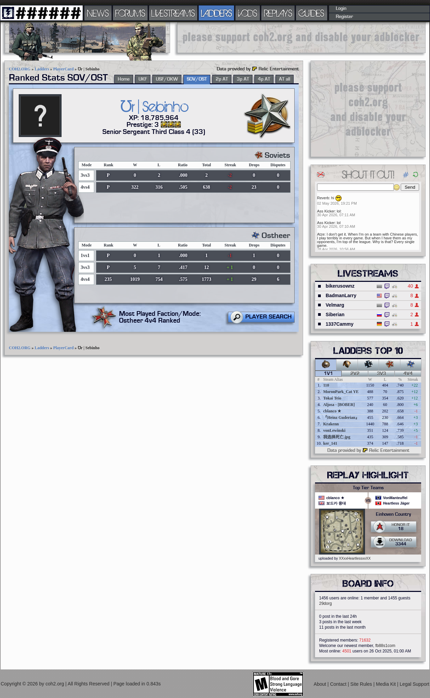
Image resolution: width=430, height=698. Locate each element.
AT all (284, 79)
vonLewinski (334, 430)
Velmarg (335, 305)
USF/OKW (167, 79)
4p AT (264, 79)
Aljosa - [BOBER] (339, 404)
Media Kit (386, 684)
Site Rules (362, 684)
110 (326, 385)
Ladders (42, 69)
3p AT (243, 79)
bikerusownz (340, 286)
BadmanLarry (341, 295)
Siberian (335, 314)
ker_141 (330, 443)
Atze (321, 234)
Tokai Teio (332, 398)
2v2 (355, 373)
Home (124, 79)
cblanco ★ (332, 411)
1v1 (328, 373)
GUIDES (311, 13)
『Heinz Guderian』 (341, 417)
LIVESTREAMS (173, 13)
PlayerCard (63, 69)
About (320, 684)
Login (341, 8)
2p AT (222, 79)
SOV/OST (197, 79)
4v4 (408, 373)
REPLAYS (278, 13)
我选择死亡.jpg (336, 437)
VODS (247, 13)
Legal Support (414, 684)
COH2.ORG (20, 69)
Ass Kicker (326, 211)
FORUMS (130, 13)
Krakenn (331, 424)
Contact (339, 684)
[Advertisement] (301, 37)
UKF (142, 79)
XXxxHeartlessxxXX (354, 558)
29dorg (325, 603)
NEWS (98, 13)
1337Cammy (339, 324)
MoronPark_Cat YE (341, 391)
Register (344, 16)
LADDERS (216, 13)
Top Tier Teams (368, 488)
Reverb (323, 198)
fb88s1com (385, 645)
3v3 (381, 373)
